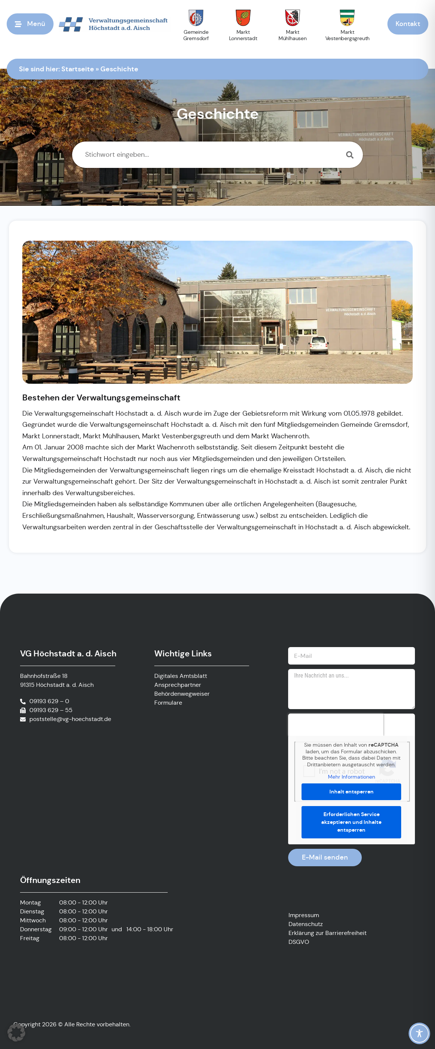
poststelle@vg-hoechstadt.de (70, 718)
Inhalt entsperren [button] (351, 791)
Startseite (77, 68)
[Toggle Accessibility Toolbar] (419, 1033)
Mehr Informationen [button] (351, 777)
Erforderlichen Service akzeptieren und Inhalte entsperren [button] (352, 822)
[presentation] (335, 725)
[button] (16, 1032)
